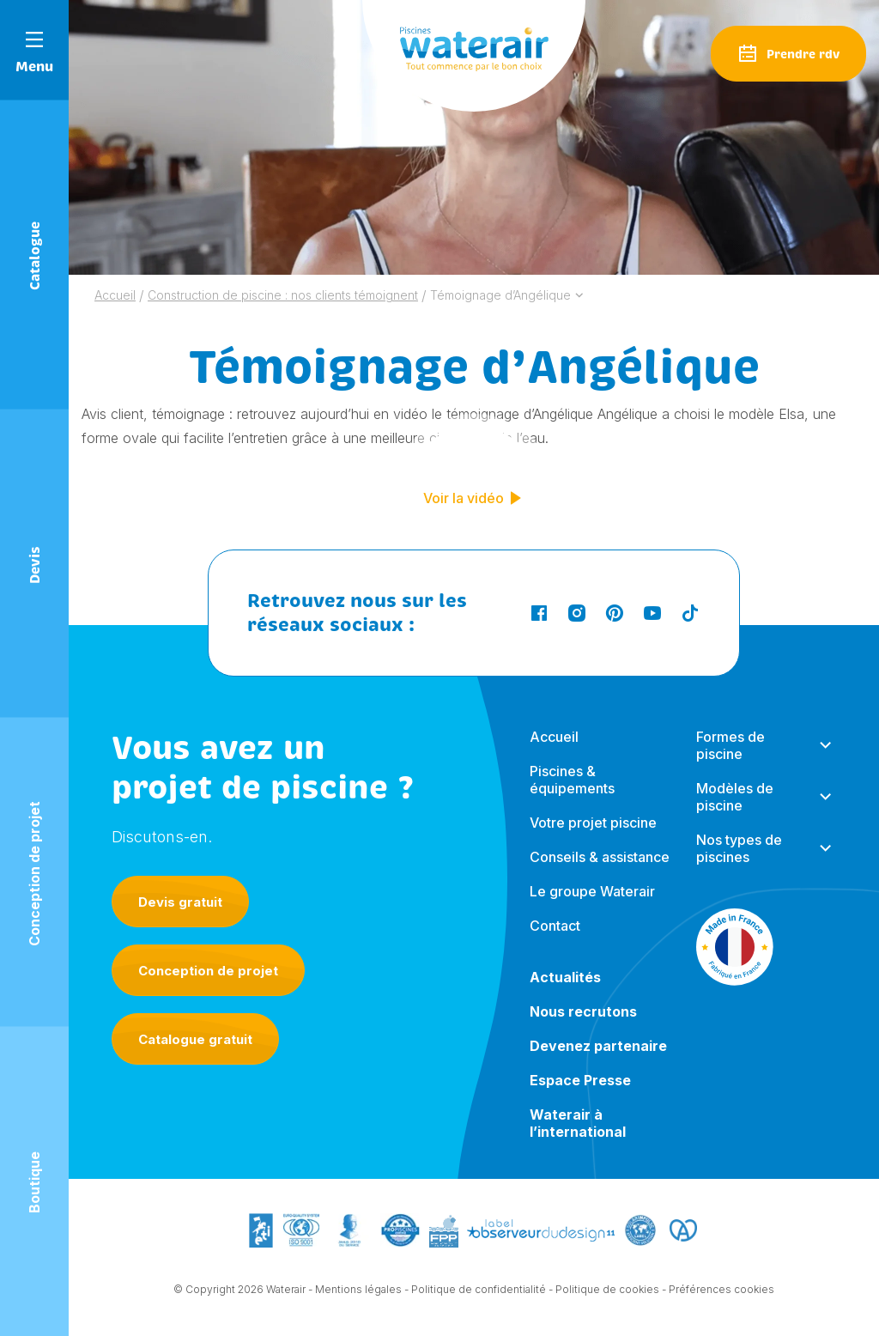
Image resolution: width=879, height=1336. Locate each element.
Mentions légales (358, 1290)
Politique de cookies (607, 1290)
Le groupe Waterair (592, 905)
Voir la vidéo (473, 498)
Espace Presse (580, 1093)
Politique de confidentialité (478, 1290)
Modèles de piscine (734, 810)
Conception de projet (208, 971)
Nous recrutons (583, 1025)
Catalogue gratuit (195, 1039)
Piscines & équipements (572, 793)
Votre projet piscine (593, 836)
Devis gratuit (180, 902)
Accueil (554, 750)
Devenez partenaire (598, 1059)
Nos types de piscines (739, 862)
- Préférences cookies (718, 1290)
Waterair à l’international (578, 1137)
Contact (555, 939)
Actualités (565, 990)
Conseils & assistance (600, 870)
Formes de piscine (730, 759)
